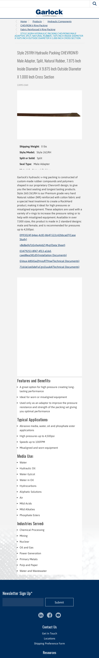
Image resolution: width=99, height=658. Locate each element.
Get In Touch (49, 633)
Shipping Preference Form (49, 643)
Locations (49, 638)
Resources (49, 652)
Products (37, 21)
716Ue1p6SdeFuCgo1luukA (49, 266)
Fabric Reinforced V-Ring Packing (37, 29)
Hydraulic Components (60, 21)
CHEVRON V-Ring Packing (34, 25)
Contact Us (49, 626)
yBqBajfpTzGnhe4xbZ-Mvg (42, 245)
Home (23, 21)
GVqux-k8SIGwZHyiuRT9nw (49, 260)
